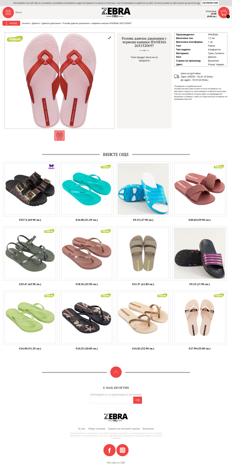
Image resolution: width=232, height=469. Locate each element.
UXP (122, 462)
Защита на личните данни (124, 428)
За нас (81, 428)
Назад (11, 23)
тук (198, 3)
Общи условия (96, 428)
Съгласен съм (210, 2)
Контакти (148, 428)
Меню (18, 12)
